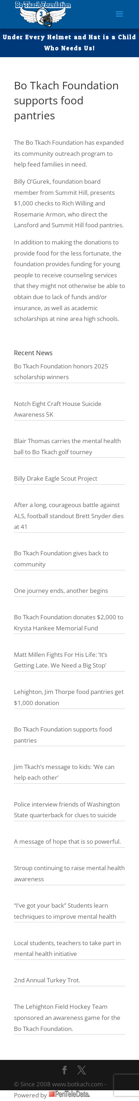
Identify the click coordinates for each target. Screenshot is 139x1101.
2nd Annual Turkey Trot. (47, 980)
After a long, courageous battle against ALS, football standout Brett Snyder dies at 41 (69, 516)
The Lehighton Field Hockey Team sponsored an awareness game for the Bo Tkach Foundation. (67, 1017)
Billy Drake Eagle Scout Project (55, 478)
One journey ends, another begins (61, 590)
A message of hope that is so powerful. (67, 841)
